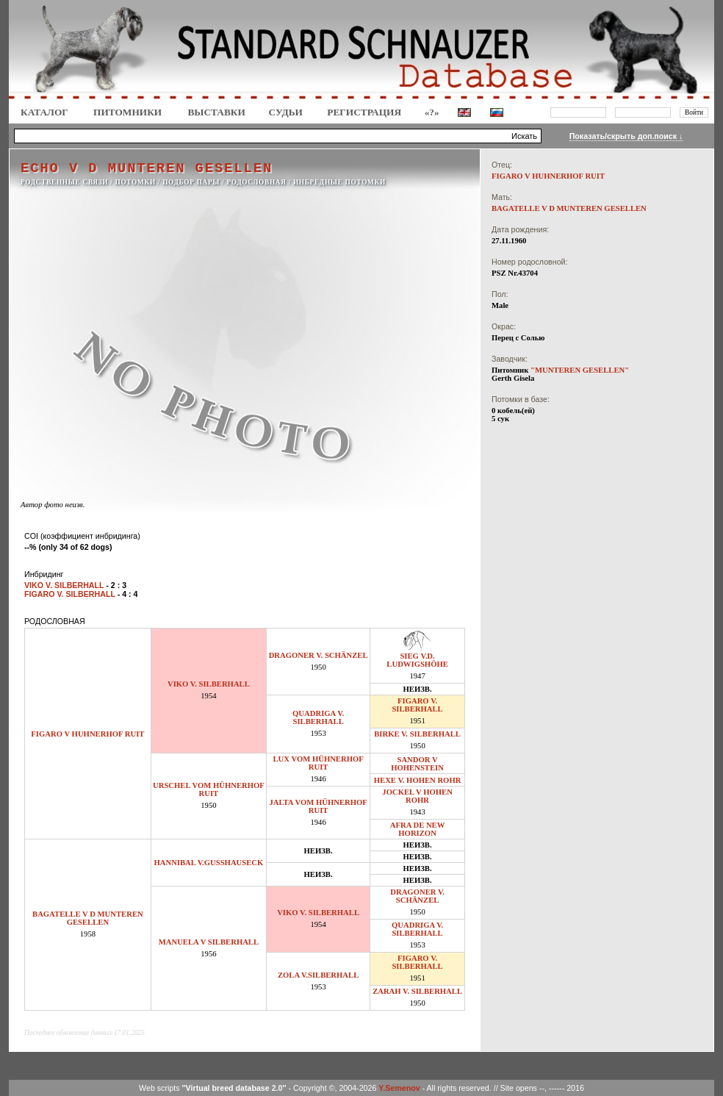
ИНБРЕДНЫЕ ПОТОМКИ (339, 182)
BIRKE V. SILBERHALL (417, 734)
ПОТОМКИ (135, 182)
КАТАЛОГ (44, 112)
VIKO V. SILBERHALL (209, 684)
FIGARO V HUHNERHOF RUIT (87, 734)
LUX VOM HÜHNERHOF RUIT (318, 763)
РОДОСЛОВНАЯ (256, 182)
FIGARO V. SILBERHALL (417, 705)
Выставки (216, 112)
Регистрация (364, 112)
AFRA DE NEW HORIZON (417, 829)
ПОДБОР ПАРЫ (191, 182)
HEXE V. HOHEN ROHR (417, 780)
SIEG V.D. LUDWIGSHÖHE (417, 660)
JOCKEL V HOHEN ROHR (417, 796)
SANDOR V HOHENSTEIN (417, 764)
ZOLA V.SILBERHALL (318, 975)
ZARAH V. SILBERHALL (417, 991)
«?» (432, 112)
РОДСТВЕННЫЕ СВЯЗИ (64, 182)
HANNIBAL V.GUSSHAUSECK (208, 863)
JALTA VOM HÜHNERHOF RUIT (318, 806)
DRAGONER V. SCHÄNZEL (318, 655)
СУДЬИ (286, 112)
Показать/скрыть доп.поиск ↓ (626, 136)
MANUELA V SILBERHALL (209, 942)
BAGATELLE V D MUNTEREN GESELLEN (87, 918)
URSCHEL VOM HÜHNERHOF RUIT (209, 789)
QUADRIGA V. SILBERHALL (318, 717)
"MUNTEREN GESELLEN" (579, 370)
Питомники (127, 112)
